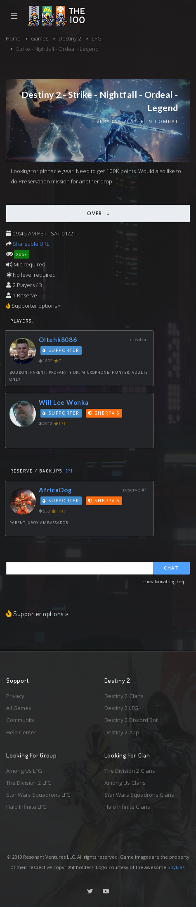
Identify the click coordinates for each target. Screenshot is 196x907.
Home (13, 38)
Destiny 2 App (121, 732)
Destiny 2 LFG (121, 708)
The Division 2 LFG (29, 782)
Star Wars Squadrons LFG (38, 794)
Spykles (176, 867)
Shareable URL (31, 243)
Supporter (61, 350)
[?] (69, 471)
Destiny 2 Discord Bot (131, 720)
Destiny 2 (70, 38)
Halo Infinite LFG (26, 806)
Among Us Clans (125, 782)
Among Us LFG (24, 770)
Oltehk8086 (58, 339)
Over (95, 213)
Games (39, 38)
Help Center (21, 732)
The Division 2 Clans (129, 770)
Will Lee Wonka (64, 402)
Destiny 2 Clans (124, 696)
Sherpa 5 (104, 413)
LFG (97, 38)
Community (20, 720)
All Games (18, 708)
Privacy (15, 696)
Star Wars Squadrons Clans (139, 794)
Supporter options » (37, 613)
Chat (171, 568)
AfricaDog (55, 490)
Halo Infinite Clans (127, 806)
